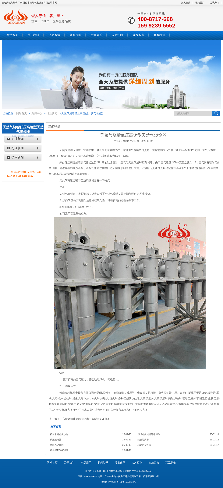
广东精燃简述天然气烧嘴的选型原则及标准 (85, 418)
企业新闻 (18, 138)
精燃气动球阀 (57, 445)
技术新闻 (18, 157)
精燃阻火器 (143, 439)
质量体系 (120, 462)
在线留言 (154, 462)
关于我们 (69, 462)
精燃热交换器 (144, 445)
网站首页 (21, 113)
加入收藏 (185, 2)
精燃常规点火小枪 (59, 434)
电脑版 (104, 482)
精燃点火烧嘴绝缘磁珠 (148, 434)
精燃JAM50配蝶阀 (59, 450)
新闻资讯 (103, 462)
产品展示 (86, 462)
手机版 (112, 482)
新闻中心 (36, 113)
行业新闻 (52, 113)
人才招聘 (137, 462)
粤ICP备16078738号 (126, 482)
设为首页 (199, 2)
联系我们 (214, 2)
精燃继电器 (55, 439)
